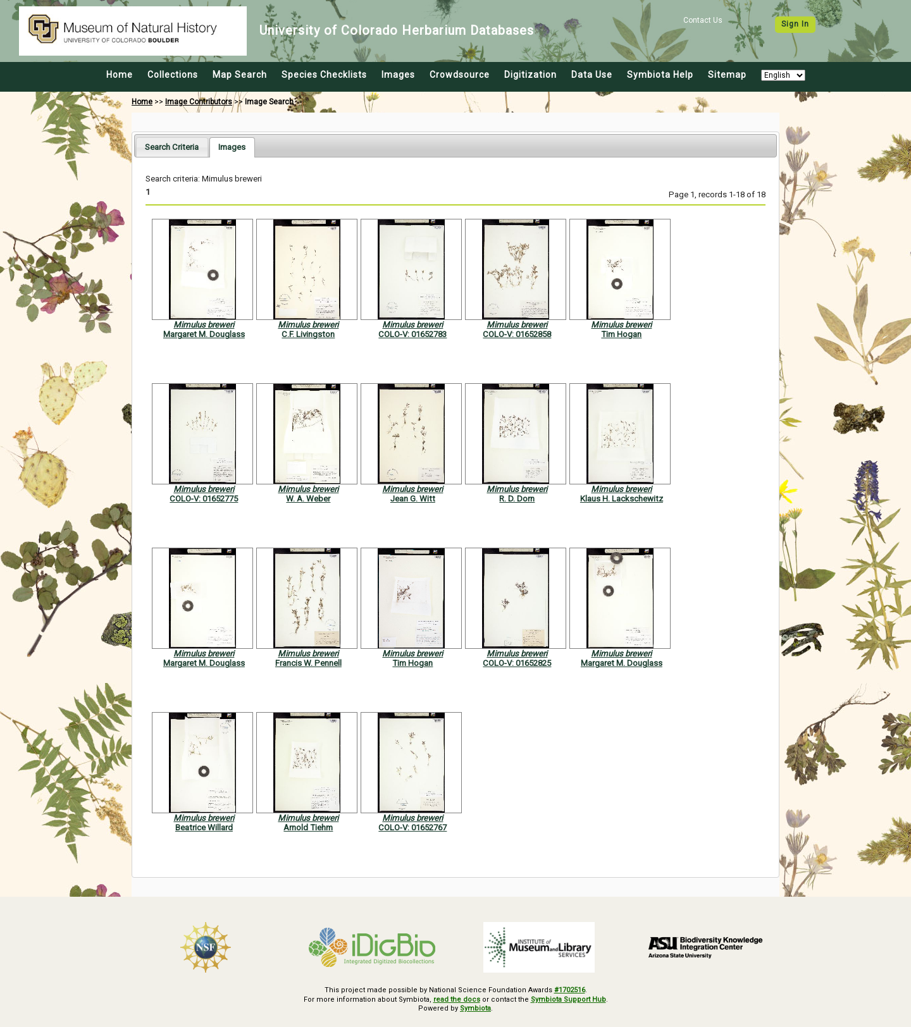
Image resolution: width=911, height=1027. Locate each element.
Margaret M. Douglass (204, 334)
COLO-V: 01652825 (517, 663)
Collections (172, 75)
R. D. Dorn (517, 498)
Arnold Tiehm (308, 827)
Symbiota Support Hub (568, 999)
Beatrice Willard (204, 827)
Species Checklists (324, 75)
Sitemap (727, 75)
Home (119, 75)
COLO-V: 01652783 (412, 334)
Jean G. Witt (412, 498)
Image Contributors (198, 101)
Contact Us (702, 20)
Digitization (530, 75)
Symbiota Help (660, 75)
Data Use (591, 75)
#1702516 (569, 990)
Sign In (795, 24)
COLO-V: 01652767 (412, 827)
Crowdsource (460, 75)
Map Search (240, 75)
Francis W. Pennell (308, 663)
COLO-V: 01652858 (517, 334)
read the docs (456, 999)
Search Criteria (172, 147)
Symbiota (475, 1008)
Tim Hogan (621, 334)
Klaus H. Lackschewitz (621, 498)
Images (398, 75)
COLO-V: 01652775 (204, 498)
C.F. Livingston (308, 334)
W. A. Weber (308, 498)
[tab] (172, 147)
